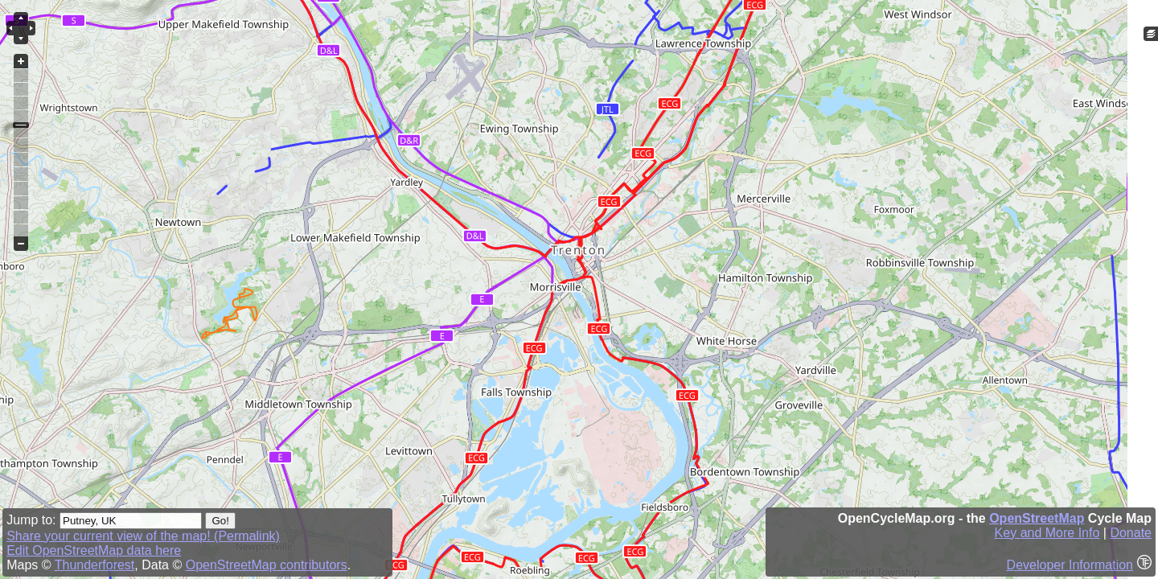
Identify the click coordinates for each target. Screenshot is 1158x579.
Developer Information (1070, 565)
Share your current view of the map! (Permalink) (143, 536)
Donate (1131, 533)
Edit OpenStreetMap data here (93, 550)
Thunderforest (95, 565)
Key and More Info (1047, 533)
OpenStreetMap (1036, 518)
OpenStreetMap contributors (266, 565)
